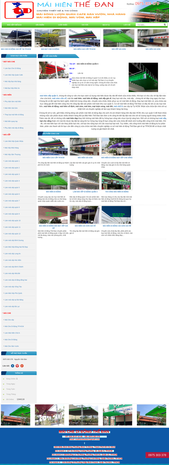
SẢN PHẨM (40, 25)
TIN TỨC (85, 25)
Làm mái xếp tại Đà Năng (14, 300)
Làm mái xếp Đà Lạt (12, 306)
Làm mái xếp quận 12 (13, 234)
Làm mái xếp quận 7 (12, 201)
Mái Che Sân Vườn (12, 346)
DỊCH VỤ (106, 25)
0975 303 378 (157, 455)
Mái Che (7, 313)
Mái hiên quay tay (11, 121)
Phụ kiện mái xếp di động (14, 128)
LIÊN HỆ (127, 25)
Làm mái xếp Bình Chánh (14, 267)
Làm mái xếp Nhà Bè (12, 273)
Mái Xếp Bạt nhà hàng (13, 81)
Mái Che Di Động (11, 340)
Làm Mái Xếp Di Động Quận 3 (85, 192)
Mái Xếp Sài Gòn (119, 49)
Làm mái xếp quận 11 (13, 227)
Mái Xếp (7, 135)
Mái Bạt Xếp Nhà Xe (12, 88)
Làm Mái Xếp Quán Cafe (14, 75)
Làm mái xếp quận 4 (12, 181)
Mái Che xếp (9, 320)
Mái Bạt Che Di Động (50, 49)
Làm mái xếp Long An (13, 254)
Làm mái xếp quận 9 (12, 214)
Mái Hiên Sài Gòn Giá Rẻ (85, 226)
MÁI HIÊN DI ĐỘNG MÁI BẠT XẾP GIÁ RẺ (53, 227)
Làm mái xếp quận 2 (12, 168)
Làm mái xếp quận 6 (12, 194)
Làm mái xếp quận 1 (12, 161)
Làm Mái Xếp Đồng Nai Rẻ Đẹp (16, 247)
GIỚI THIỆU (63, 25)
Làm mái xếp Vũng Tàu (13, 287)
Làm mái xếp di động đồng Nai (16, 280)
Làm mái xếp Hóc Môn (13, 260)
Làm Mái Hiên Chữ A (12, 333)
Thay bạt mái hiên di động (14, 115)
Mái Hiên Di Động (53, 192)
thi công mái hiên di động (117, 192)
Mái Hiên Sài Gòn (153, 49)
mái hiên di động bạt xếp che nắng (117, 158)
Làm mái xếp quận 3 (12, 174)
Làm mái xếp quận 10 (13, 220)
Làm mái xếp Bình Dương (14, 240)
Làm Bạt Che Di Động (13, 68)
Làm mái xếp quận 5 (12, 187)
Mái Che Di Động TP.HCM (14, 326)
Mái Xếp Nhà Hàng (12, 148)
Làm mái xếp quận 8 (12, 207)
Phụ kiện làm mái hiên (13, 101)
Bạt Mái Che (9, 62)
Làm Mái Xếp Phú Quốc (13, 293)
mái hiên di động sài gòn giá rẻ (117, 226)
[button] (165, 38)
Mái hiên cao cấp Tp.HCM (84, 49)
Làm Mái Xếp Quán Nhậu (14, 141)
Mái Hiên (7, 95)
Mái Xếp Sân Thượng (12, 154)
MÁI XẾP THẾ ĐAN (14, 25)
